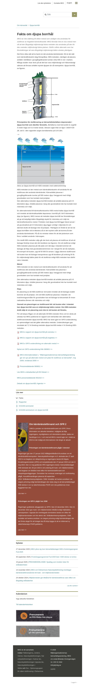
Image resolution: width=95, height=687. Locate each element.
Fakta (21, 398)
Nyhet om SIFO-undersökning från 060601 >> (34, 349)
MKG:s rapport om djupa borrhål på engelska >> (38, 338)
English (69, 3)
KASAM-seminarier (26, 406)
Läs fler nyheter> (72, 585)
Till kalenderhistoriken (24, 604)
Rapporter (23, 402)
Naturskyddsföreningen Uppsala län (31, 662)
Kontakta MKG (59, 3)
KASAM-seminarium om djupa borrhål (33, 410)
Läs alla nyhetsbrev (44, 3)
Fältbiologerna (28, 653)
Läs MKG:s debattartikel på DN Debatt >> (33, 372)
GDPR (53, 669)
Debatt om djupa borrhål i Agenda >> (31, 383)
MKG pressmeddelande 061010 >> (30, 378)
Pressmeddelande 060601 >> (31, 366)
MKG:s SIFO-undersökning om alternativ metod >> (39, 343)
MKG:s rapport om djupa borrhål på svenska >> (38, 332)
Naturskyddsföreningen (32, 656)
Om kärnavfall (22, 25)
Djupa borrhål (35, 25)
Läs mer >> (22, 493)
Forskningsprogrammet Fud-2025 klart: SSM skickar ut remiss (53, 557)
